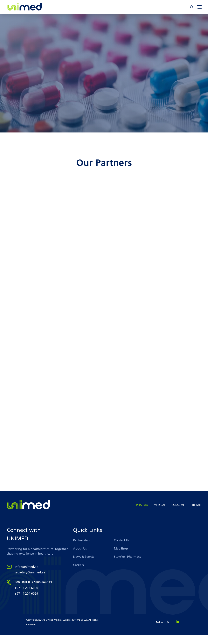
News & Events (83, 556)
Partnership (81, 540)
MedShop (121, 548)
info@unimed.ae (26, 567)
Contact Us (121, 540)
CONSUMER (178, 505)
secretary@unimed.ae (30, 572)
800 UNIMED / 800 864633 (33, 582)
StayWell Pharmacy (127, 556)
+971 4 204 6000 (26, 588)
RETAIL (196, 505)
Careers (78, 565)
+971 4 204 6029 (26, 593)
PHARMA (142, 505)
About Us (80, 548)
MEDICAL (160, 505)
